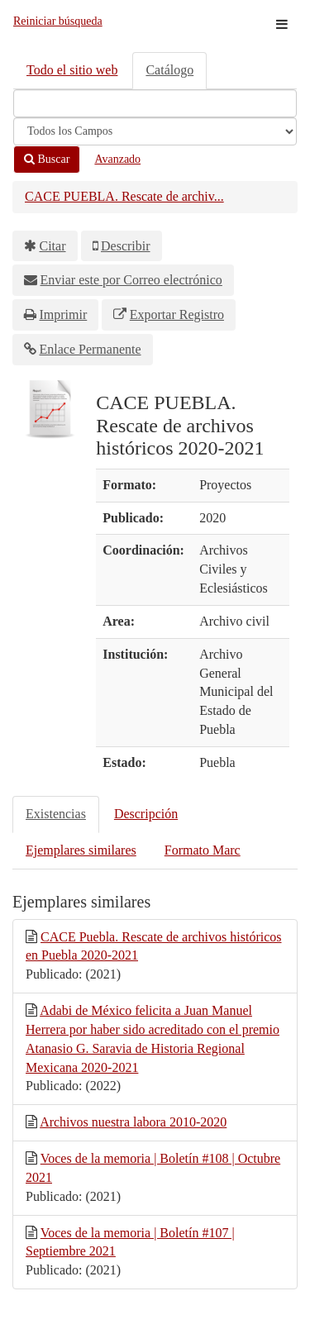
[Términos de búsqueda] (155, 103)
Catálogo (169, 70)
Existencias (56, 814)
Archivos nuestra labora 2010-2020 (133, 1122)
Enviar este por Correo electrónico (131, 280)
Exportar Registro (177, 314)
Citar (53, 246)
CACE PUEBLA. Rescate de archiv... (124, 196)
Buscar (46, 159)
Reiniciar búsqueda (58, 21)
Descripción (146, 814)
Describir (125, 246)
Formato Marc (203, 850)
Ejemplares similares (81, 850)
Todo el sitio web (71, 70)
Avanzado (117, 159)
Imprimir (64, 314)
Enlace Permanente (90, 349)
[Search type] (155, 131)
